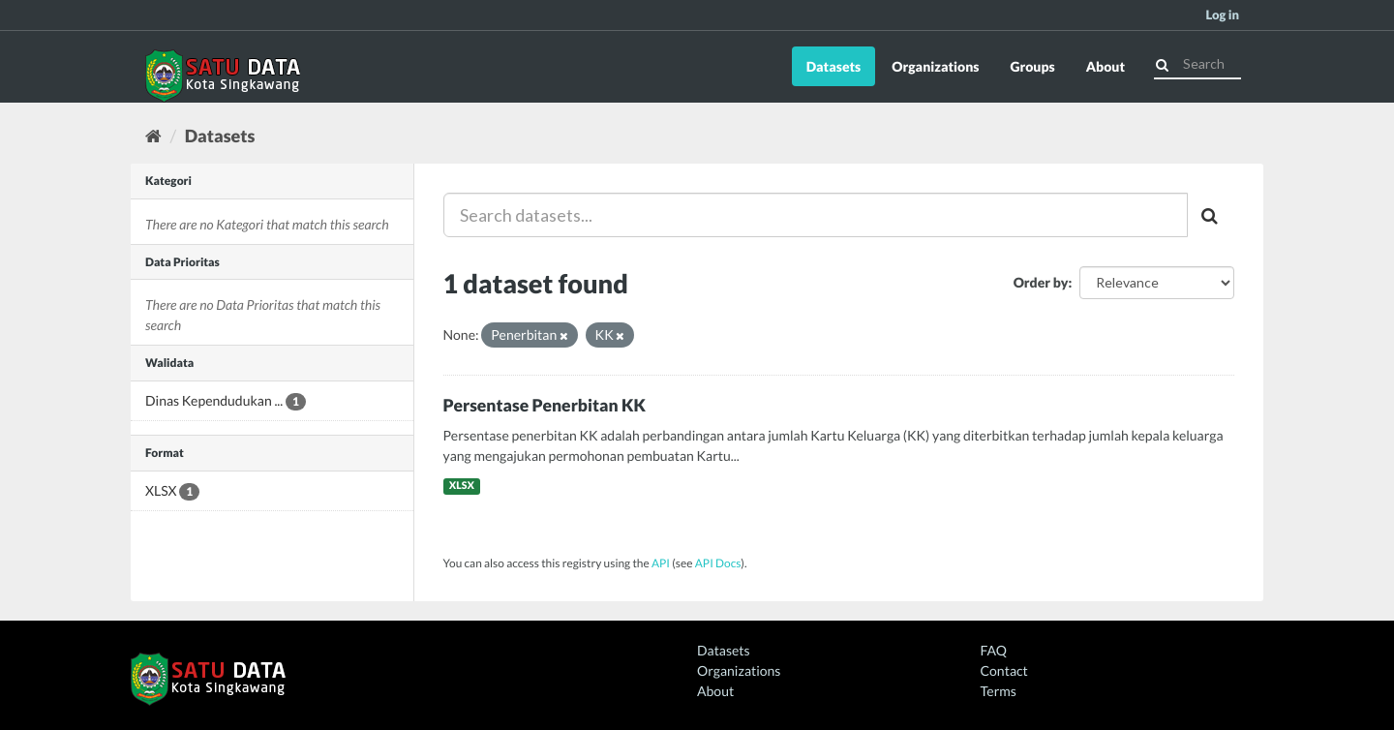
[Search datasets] (1197, 63)
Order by (1041, 282)
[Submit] (1162, 62)
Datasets (834, 66)
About (1105, 66)
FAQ (994, 650)
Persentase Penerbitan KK (544, 405)
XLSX (461, 486)
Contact (1004, 670)
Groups (1032, 66)
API (661, 563)
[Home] (153, 135)
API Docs (718, 563)
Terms (998, 691)
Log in (1222, 14)
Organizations (935, 66)
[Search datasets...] (816, 215)
